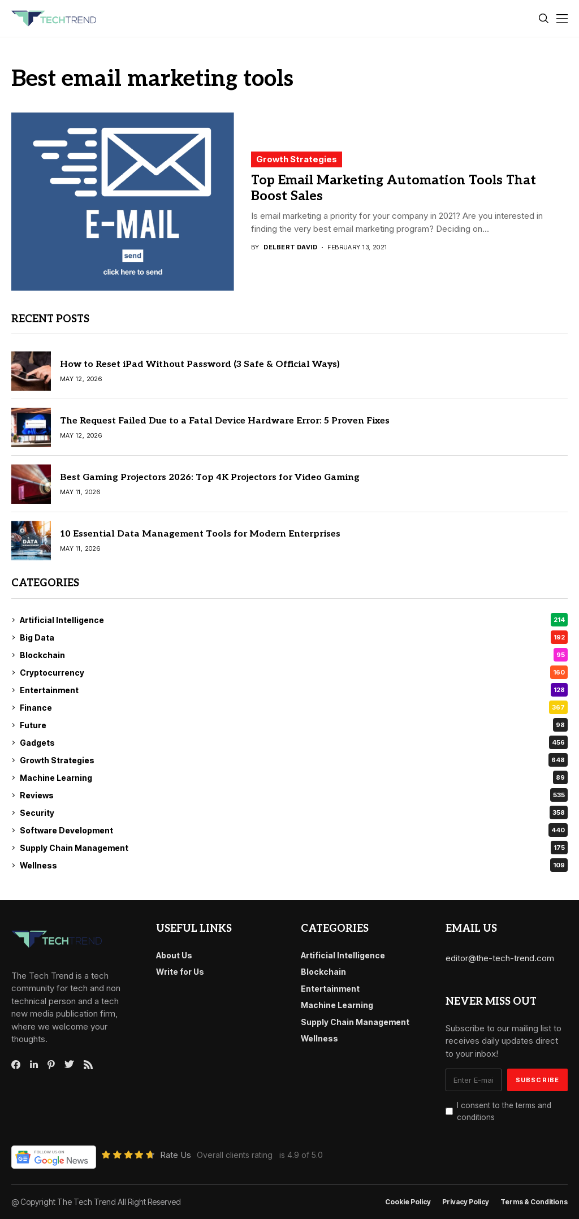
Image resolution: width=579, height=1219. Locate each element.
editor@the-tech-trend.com (500, 958)
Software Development (294, 830)
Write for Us (180, 971)
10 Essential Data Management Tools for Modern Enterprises (200, 534)
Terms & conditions (534, 1202)
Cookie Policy (408, 1202)
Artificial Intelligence (294, 619)
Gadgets (294, 742)
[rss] (88, 1064)
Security (294, 812)
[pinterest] (51, 1064)
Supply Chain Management (294, 847)
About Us (174, 955)
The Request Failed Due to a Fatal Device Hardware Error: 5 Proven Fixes (225, 421)
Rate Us (175, 1154)
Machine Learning (294, 777)
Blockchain (294, 655)
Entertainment (294, 690)
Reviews (294, 795)
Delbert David (290, 247)
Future (294, 725)
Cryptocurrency (294, 672)
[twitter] (69, 1065)
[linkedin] (34, 1065)
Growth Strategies (296, 159)
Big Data (294, 637)
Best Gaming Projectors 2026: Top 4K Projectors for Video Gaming (210, 477)
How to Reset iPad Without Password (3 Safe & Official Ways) (200, 364)
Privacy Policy (465, 1202)
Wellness (294, 865)
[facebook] (15, 1064)
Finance (294, 707)
